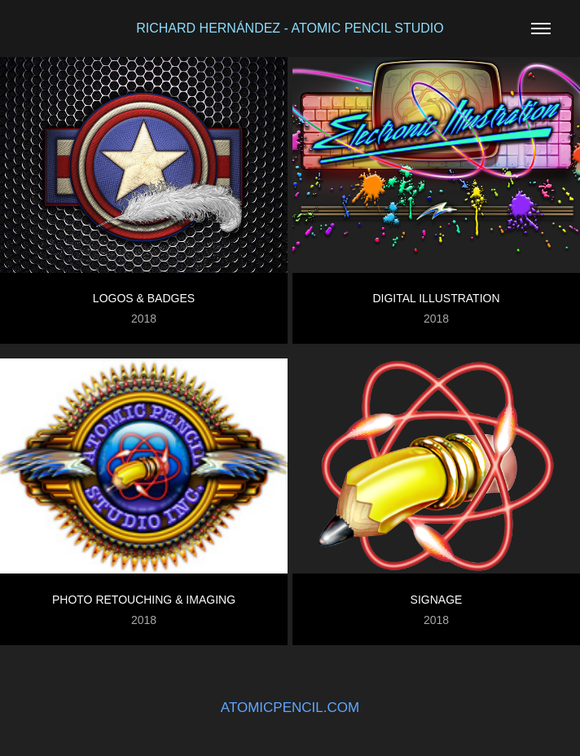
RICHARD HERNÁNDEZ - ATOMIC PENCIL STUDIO (290, 28)
